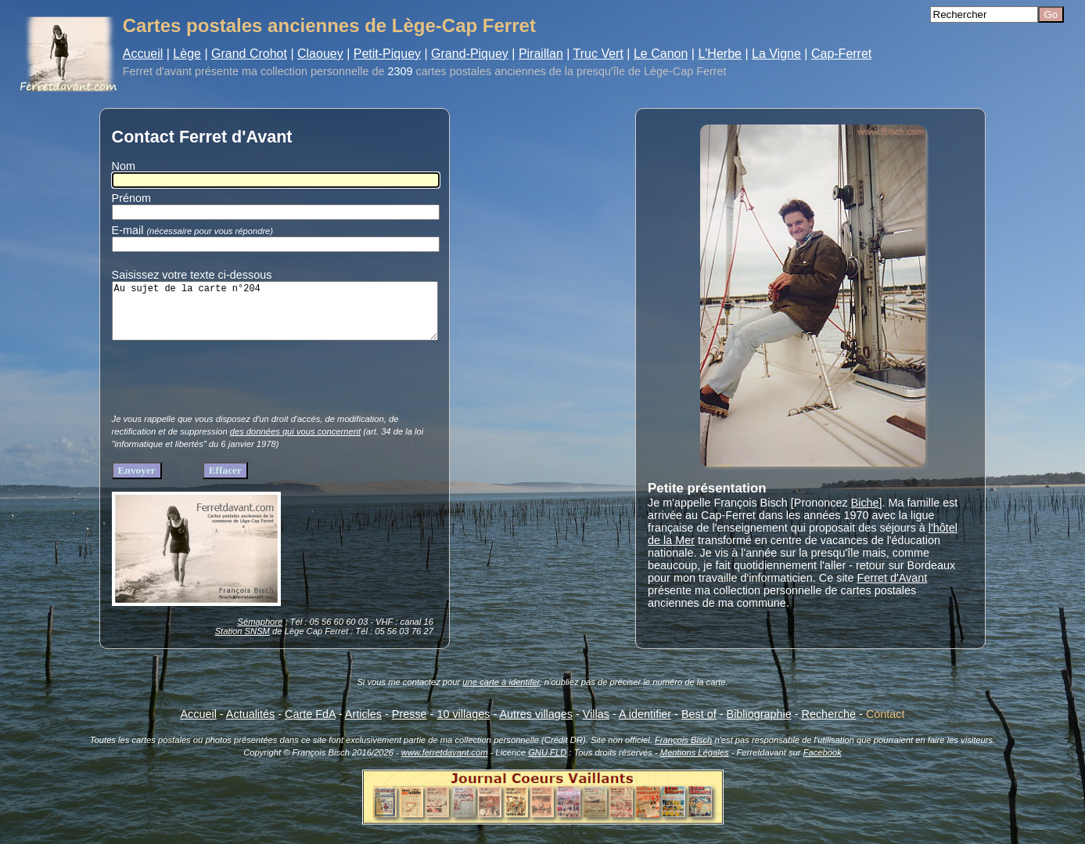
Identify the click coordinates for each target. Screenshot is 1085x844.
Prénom (131, 198)
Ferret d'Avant (892, 578)
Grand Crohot (249, 53)
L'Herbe (720, 53)
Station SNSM (242, 642)
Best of (699, 726)
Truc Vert (598, 53)
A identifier (645, 726)
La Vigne (776, 53)
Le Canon (661, 53)
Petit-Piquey (387, 53)
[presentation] (231, 393)
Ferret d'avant (157, 71)
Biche (865, 502)
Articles (363, 726)
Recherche (829, 726)
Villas (596, 726)
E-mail (195, 230)
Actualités (250, 726)
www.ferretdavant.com (444, 764)
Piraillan (541, 53)
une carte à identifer (500, 693)
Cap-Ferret (841, 53)
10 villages (463, 726)
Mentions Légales (694, 764)
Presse (409, 726)
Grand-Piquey (469, 53)
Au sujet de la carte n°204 (275, 316)
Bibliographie (759, 726)
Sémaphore (259, 633)
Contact (885, 726)
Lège (187, 53)
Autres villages (536, 726)
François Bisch (683, 751)
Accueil (143, 53)
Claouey (320, 53)
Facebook (822, 764)
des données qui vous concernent (295, 443)
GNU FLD (547, 764)
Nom (123, 166)
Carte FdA (310, 726)
